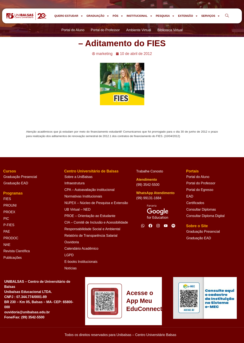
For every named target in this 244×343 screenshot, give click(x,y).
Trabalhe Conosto (149, 171)
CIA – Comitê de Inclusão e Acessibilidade (96, 222)
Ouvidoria (72, 242)
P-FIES (8, 225)
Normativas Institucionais (83, 196)
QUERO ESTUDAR (68, 16)
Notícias (71, 268)
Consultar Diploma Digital (205, 216)
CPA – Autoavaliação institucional (90, 190)
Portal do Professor (200, 183)
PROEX (9, 212)
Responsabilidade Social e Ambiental (92, 229)
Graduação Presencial (20, 177)
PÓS (118, 16)
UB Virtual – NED (78, 209)
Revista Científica (16, 251)
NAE (6, 244)
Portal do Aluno (197, 177)
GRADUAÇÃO (97, 16)
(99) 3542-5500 (147, 184)
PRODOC (10, 238)
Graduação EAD (15, 183)
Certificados (195, 203)
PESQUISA (165, 16)
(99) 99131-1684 (148, 198)
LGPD (69, 255)
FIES (7, 199)
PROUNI (10, 205)
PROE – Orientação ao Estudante (90, 216)
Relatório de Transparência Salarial (91, 235)
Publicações (12, 257)
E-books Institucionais (81, 261)
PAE (6, 231)
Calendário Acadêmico (81, 248)
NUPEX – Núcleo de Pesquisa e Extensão (96, 203)
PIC (6, 218)
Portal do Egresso (199, 190)
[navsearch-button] (227, 16)
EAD (189, 196)
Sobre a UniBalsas (79, 177)
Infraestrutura (75, 183)
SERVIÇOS (210, 16)
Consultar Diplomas (201, 209)
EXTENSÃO (188, 16)
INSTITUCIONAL (140, 16)
